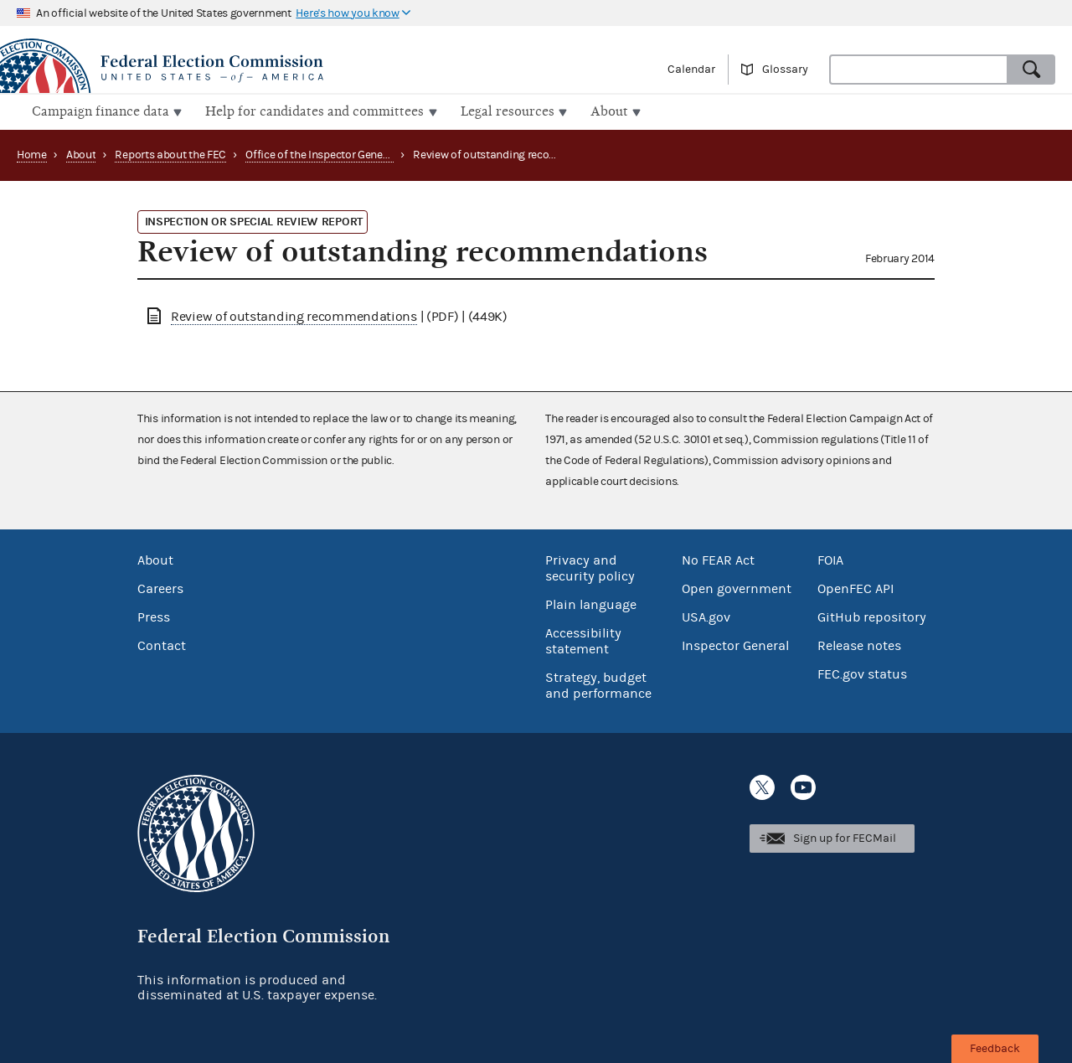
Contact (161, 644)
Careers (160, 587)
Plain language (590, 603)
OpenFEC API (855, 587)
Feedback (995, 1048)
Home (32, 153)
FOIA (830, 558)
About (81, 153)
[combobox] (918, 69)
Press (153, 615)
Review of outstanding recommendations (294, 315)
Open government (736, 587)
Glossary (785, 69)
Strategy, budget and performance (598, 683)
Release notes (859, 644)
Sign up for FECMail (844, 836)
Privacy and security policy (590, 566)
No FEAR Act (718, 558)
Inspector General (735, 644)
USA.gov (706, 615)
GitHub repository (871, 615)
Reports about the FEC (170, 153)
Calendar (691, 69)
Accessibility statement (583, 639)
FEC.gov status (862, 672)
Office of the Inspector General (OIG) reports (353, 153)
